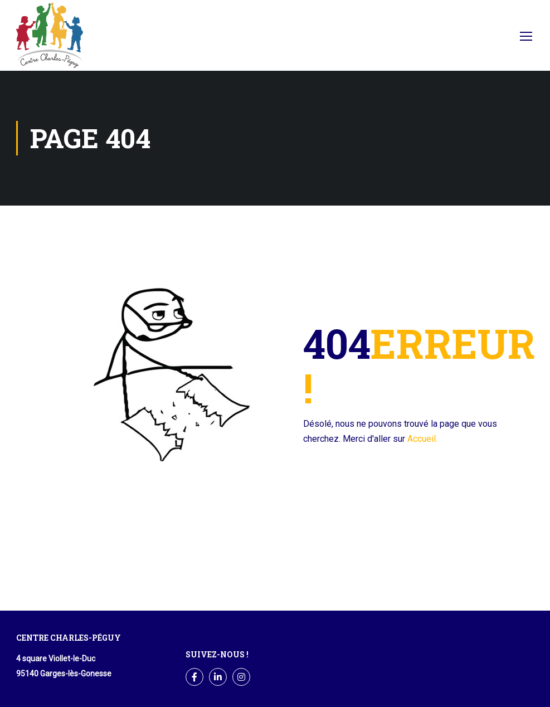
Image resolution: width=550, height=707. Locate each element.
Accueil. (422, 438)
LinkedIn (218, 677)
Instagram (241, 677)
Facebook (490, 38)
